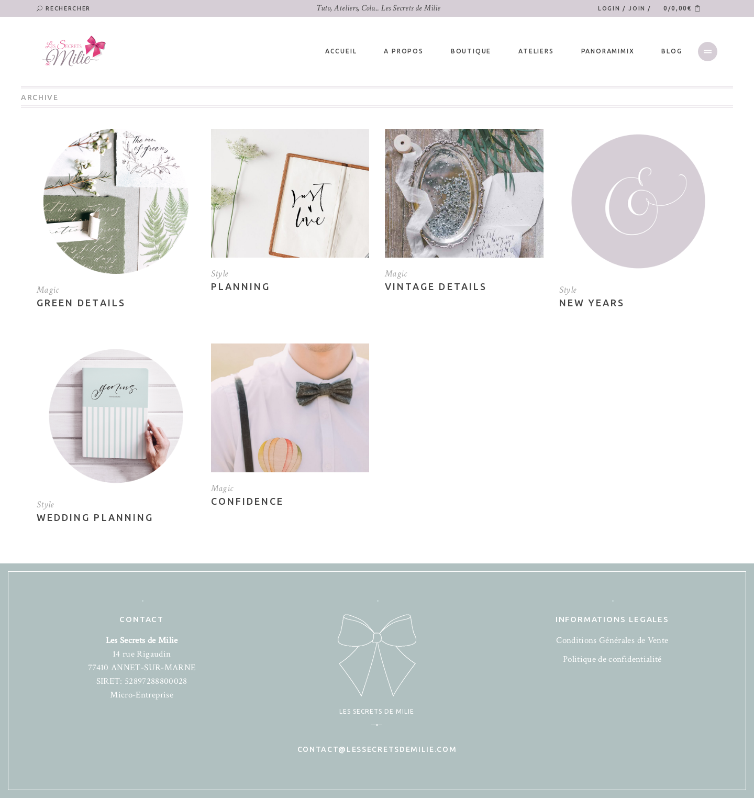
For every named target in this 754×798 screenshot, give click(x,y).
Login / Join (623, 8)
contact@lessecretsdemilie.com (377, 749)
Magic (48, 290)
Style (219, 274)
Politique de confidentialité (612, 659)
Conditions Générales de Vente (612, 640)
